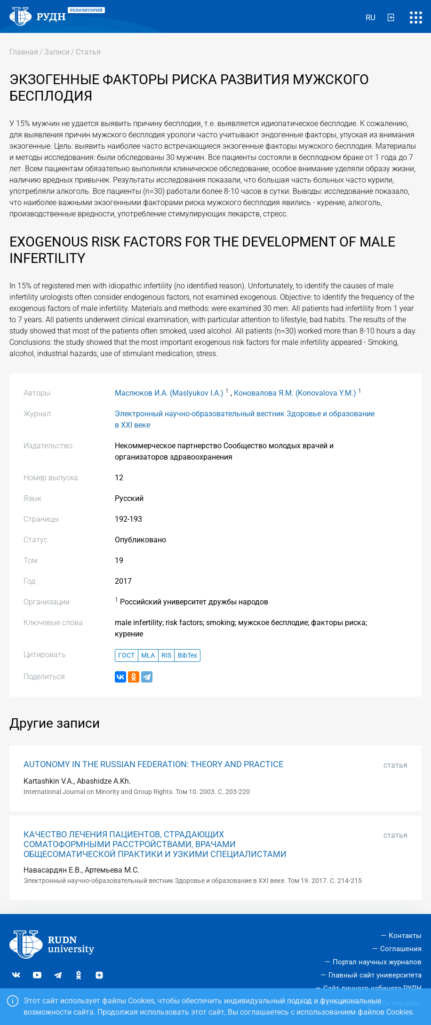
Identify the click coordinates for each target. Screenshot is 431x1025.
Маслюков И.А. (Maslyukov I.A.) (169, 393)
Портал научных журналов (377, 962)
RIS (166, 655)
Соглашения (401, 949)
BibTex (187, 655)
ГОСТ (126, 655)
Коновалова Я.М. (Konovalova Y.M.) (295, 393)
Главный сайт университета (375, 975)
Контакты (405, 935)
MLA (148, 655)
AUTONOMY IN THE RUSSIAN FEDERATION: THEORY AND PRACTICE (153, 764)
